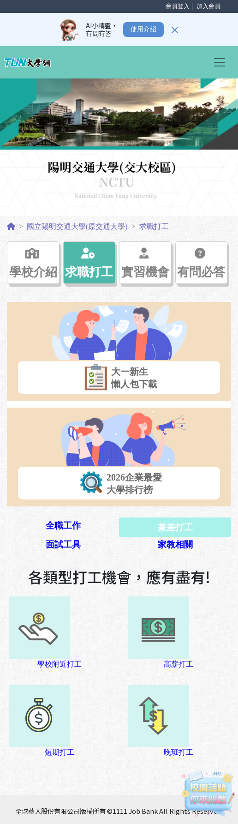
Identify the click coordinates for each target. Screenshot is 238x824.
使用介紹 (143, 29)
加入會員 (208, 6)
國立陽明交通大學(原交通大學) (77, 226)
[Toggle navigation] (222, 62)
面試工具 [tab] (63, 544)
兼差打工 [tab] (175, 527)
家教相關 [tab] (175, 544)
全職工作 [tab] (63, 525)
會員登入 (178, 6)
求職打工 (154, 226)
